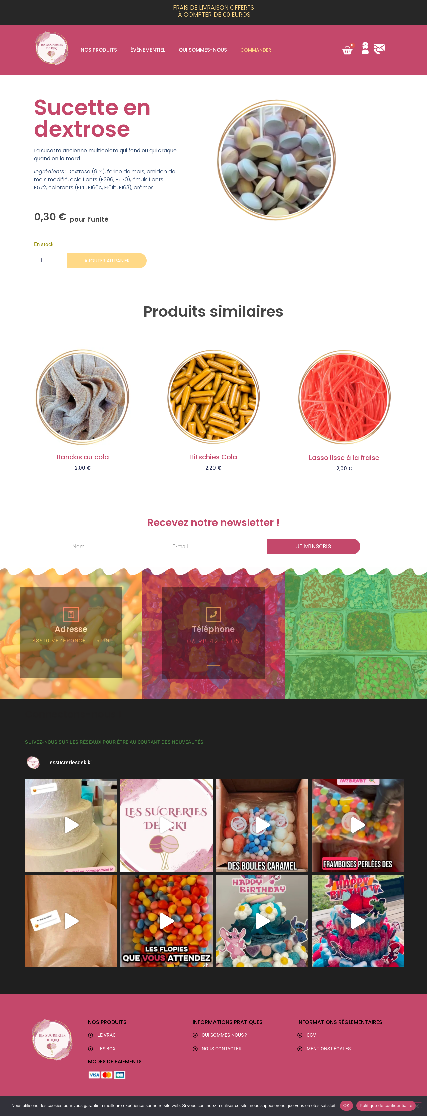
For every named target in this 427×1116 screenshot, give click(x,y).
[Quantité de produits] (43, 261)
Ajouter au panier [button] (83, 479)
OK (346, 1105)
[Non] (416, 1105)
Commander (256, 49)
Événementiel (147, 49)
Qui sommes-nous (203, 49)
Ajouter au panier (110, 261)
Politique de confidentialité (386, 1105)
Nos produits (99, 49)
